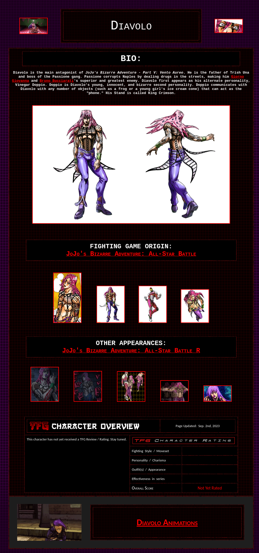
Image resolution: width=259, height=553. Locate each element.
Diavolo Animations (167, 522)
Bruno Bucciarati (57, 81)
